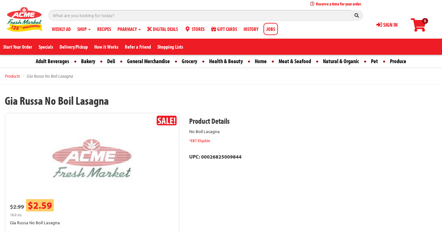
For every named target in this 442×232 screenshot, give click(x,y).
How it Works (106, 47)
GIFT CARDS (224, 29)
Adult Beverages (52, 61)
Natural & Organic (341, 61)
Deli (111, 61)
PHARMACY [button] (129, 29)
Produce (398, 61)
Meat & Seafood (295, 61)
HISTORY (251, 29)
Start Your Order (17, 47)
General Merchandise (148, 61)
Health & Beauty (226, 61)
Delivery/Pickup (74, 47)
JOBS (270, 29)
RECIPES (104, 29)
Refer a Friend (138, 47)
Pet (374, 61)
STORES (194, 29)
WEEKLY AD (61, 29)
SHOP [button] (84, 29)
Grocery (189, 61)
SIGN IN (387, 24)
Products (12, 76)
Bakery (88, 61)
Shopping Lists (170, 47)
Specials (46, 47)
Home (261, 61)
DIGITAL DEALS (162, 29)
